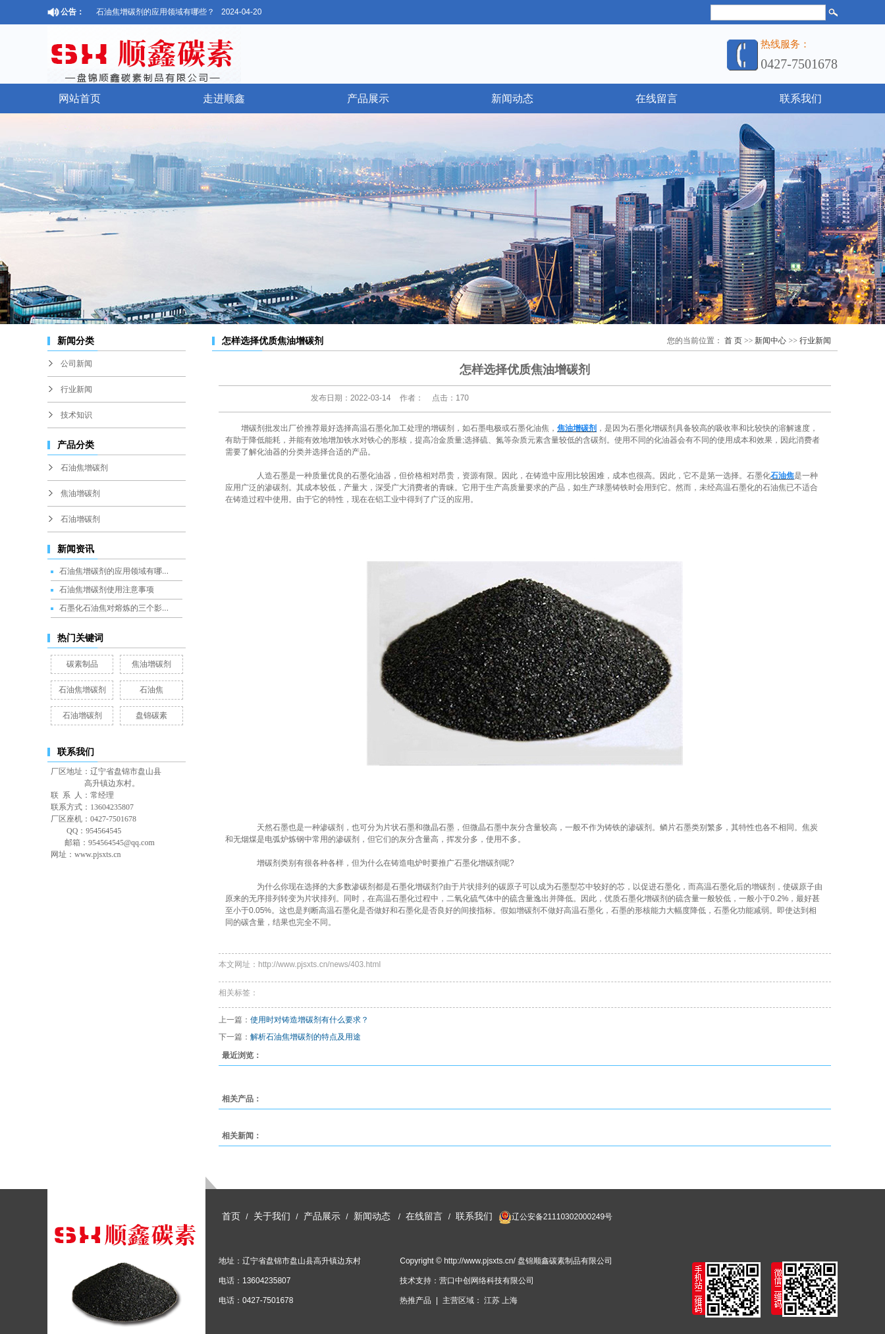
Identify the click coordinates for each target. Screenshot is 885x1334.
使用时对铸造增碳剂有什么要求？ (309, 1019)
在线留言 (656, 98)
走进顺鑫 (224, 98)
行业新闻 (76, 389)
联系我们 (801, 98)
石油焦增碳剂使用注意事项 (106, 589)
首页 (231, 1216)
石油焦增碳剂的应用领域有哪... (114, 571)
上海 (510, 1300)
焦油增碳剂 (80, 493)
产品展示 (368, 98)
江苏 (492, 1300)
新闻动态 (512, 98)
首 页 (733, 340)
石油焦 (151, 689)
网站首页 (80, 98)
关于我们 (272, 1216)
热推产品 (415, 1300)
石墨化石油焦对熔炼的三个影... (114, 608)
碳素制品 (82, 664)
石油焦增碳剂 (84, 467)
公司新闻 (76, 363)
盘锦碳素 (151, 715)
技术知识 (76, 415)
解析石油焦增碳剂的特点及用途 (305, 1037)
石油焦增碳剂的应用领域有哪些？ (155, 11)
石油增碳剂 (80, 519)
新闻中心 (770, 340)
